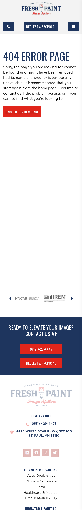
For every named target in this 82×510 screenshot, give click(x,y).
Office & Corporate (41, 481)
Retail (41, 487)
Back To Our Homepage (21, 111)
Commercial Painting (41, 470)
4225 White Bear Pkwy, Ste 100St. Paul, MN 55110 (44, 433)
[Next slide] (71, 298)
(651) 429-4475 (44, 423)
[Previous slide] (10, 298)
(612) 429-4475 (41, 349)
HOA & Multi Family (41, 498)
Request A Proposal (41, 26)
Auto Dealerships (41, 475)
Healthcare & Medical (41, 492)
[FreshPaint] (41, 9)
